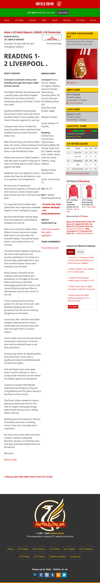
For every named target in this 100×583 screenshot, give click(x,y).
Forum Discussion (50, 247)
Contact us (75, 556)
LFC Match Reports (22, 32)
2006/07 (38, 32)
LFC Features (86, 549)
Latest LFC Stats (75, 137)
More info (91, 207)
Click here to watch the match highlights (50, 232)
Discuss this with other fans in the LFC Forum (29, 476)
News (70, 252)
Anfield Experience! (84, 233)
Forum (80, 252)
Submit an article (57, 556)
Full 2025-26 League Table (79, 173)
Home (7, 32)
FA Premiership (52, 32)
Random (84, 181)
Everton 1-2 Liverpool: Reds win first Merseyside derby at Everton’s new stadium (81, 260)
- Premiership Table (51, 204)
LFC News (23, 549)
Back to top (10, 459)
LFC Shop (83, 216)
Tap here (73, 83)
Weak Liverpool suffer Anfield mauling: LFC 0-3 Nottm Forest (79, 298)
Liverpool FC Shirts (75, 229)
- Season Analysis (50, 207)
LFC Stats (54, 549)
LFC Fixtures (39, 549)
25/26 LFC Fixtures (76, 103)
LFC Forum (39, 556)
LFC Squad (69, 549)
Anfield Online (57, 533)
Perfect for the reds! (48, 12)
